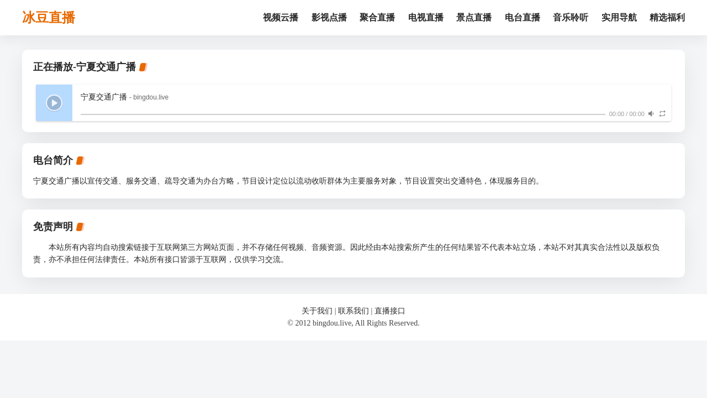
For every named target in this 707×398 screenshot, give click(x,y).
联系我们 (353, 311)
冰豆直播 (48, 18)
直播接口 (389, 311)
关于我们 (317, 311)
